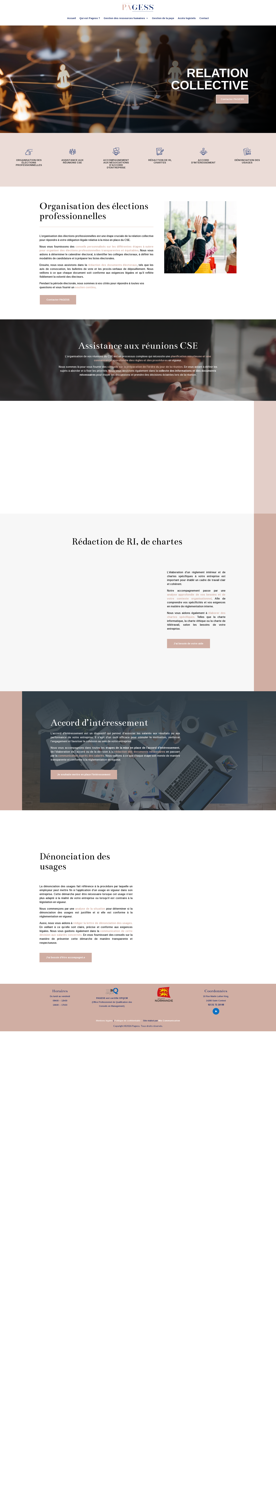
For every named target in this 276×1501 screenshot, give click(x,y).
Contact (204, 18)
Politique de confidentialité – (128, 1023)
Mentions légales (104, 1023)
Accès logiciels (187, 18)
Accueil (71, 18)
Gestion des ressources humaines (124, 18)
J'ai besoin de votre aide (189, 645)
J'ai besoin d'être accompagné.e (67, 960)
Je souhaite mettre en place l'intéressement (86, 777)
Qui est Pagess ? (89, 18)
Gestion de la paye (163, 18)
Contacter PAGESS (225, 99)
